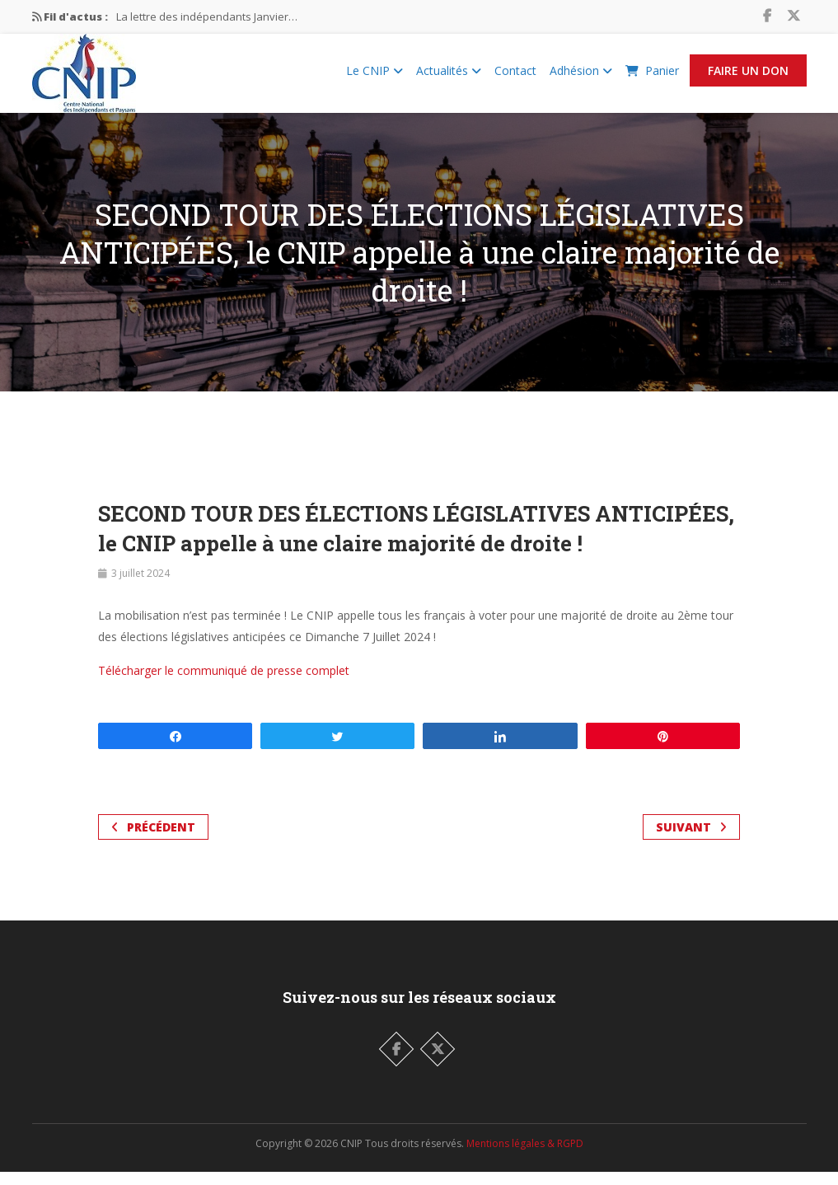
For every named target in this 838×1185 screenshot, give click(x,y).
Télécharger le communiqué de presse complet (223, 683)
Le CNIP (374, 77)
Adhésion (581, 77)
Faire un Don (748, 77)
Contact (515, 77)
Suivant (691, 840)
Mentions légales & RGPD (524, 1157)
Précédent (153, 840)
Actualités (448, 77)
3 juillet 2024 (140, 586)
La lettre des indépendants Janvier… (206, 16)
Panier (652, 77)
